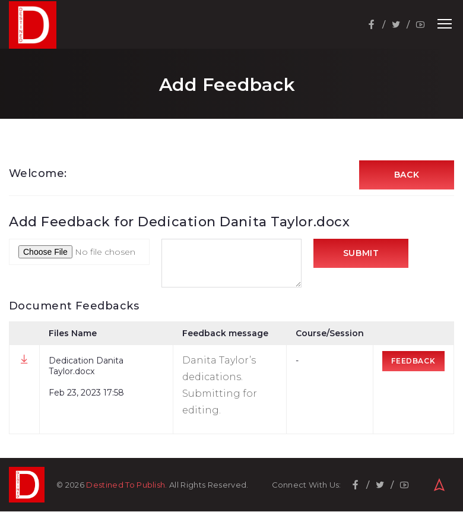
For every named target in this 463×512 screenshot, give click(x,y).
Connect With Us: (306, 485)
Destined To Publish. (126, 485)
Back (407, 175)
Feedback (414, 361)
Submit (361, 254)
